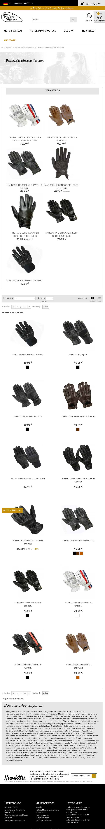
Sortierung (8, 298)
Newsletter (15, 778)
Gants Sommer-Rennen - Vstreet (24, 280)
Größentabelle (41, 813)
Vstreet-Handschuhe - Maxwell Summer (28, 542)
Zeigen (41, 298)
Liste (99, 299)
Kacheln (92, 299)
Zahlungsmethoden (44, 820)
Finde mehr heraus (66, 8)
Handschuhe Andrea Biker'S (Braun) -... (78, 418)
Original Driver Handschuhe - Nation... (78, 604)
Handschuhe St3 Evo (78, 355)
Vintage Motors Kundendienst (47, 810)
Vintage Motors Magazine (15, 820)
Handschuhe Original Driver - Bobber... (28, 604)
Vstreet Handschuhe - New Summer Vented (78, 480)
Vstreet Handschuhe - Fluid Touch (28, 479)
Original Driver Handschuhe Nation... (28, 666)
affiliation (8, 818)
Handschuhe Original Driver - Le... (78, 541)
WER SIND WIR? (11, 807)
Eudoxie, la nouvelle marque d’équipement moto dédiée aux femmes (78, 809)
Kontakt (39, 807)
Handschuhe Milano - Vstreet (28, 417)
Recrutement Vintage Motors (16, 815)
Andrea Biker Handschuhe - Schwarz (78, 666)
